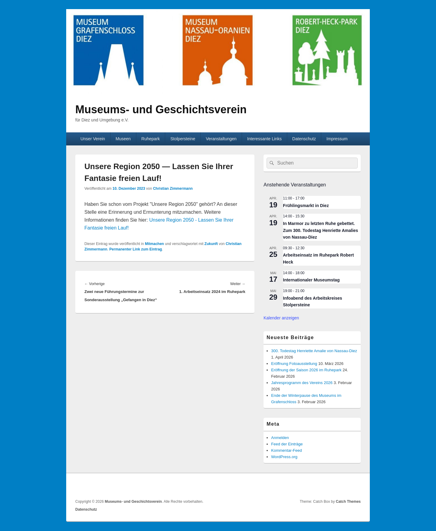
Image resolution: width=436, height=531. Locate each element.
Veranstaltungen (221, 138)
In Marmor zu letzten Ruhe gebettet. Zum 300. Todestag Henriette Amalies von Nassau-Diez (320, 230)
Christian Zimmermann (173, 188)
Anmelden (280, 437)
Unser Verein (92, 138)
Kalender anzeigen (281, 317)
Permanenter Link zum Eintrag (135, 249)
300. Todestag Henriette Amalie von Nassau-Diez (314, 351)
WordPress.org (284, 456)
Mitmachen (154, 244)
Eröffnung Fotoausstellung (294, 363)
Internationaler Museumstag (311, 279)
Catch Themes (348, 501)
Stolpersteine (182, 138)
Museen (123, 138)
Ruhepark (150, 138)
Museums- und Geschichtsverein (161, 109)
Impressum (336, 138)
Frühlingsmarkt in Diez (306, 205)
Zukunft (211, 244)
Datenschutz (304, 138)
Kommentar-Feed (286, 450)
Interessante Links (264, 138)
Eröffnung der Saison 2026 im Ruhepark (306, 370)
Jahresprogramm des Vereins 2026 (301, 382)
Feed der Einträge (287, 444)
